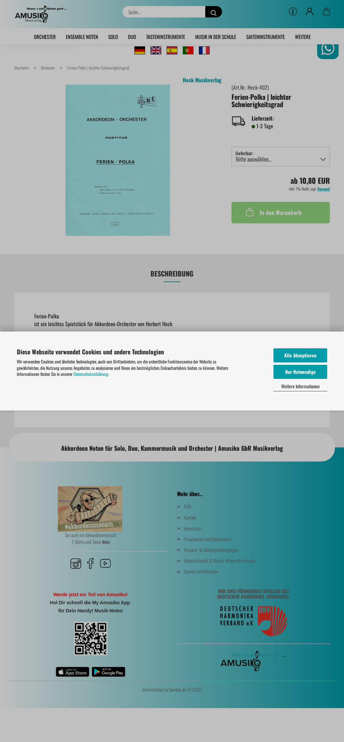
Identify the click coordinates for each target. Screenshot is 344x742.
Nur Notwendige (300, 371)
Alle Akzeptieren (300, 355)
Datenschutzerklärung (91, 373)
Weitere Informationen (300, 386)
